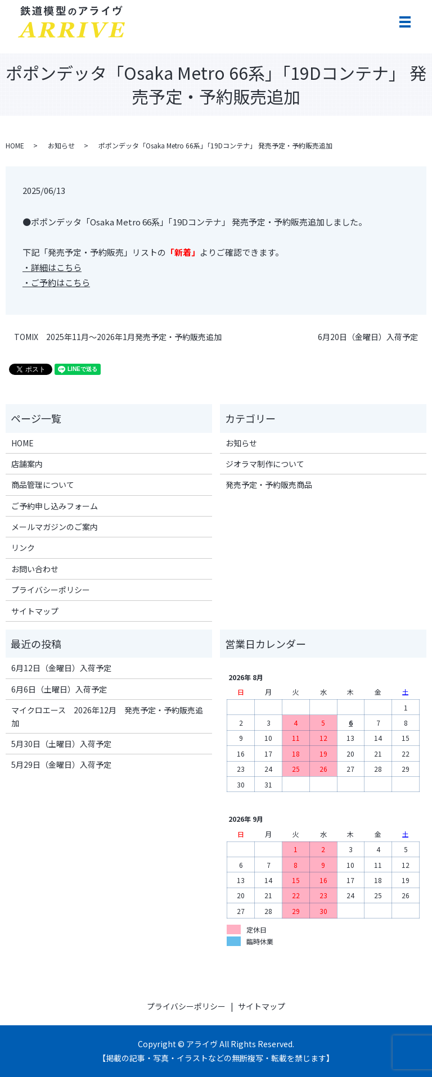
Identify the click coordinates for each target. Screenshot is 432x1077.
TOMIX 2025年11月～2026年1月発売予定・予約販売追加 (118, 337)
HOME (15, 145)
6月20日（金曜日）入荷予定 (368, 337)
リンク (23, 547)
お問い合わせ (34, 568)
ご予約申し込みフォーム (54, 506)
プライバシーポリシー (50, 589)
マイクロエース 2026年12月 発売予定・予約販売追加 (107, 716)
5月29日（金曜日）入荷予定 (61, 764)
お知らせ (61, 145)
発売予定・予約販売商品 (269, 484)
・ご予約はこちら (56, 282)
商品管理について (42, 484)
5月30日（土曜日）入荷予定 (61, 743)
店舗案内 (27, 463)
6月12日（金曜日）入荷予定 (61, 667)
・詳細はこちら (52, 267)
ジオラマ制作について (265, 463)
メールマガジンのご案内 (54, 526)
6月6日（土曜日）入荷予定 (59, 689)
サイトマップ (34, 611)
